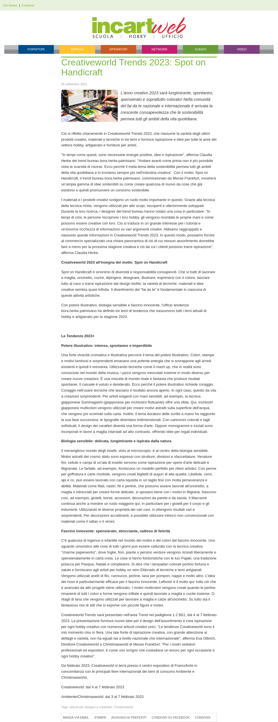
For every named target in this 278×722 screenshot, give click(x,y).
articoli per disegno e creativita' (90, 707)
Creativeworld (123, 707)
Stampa (100, 717)
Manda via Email (76, 717)
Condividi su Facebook (171, 717)
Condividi (202, 717)
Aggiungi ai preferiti (128, 717)
